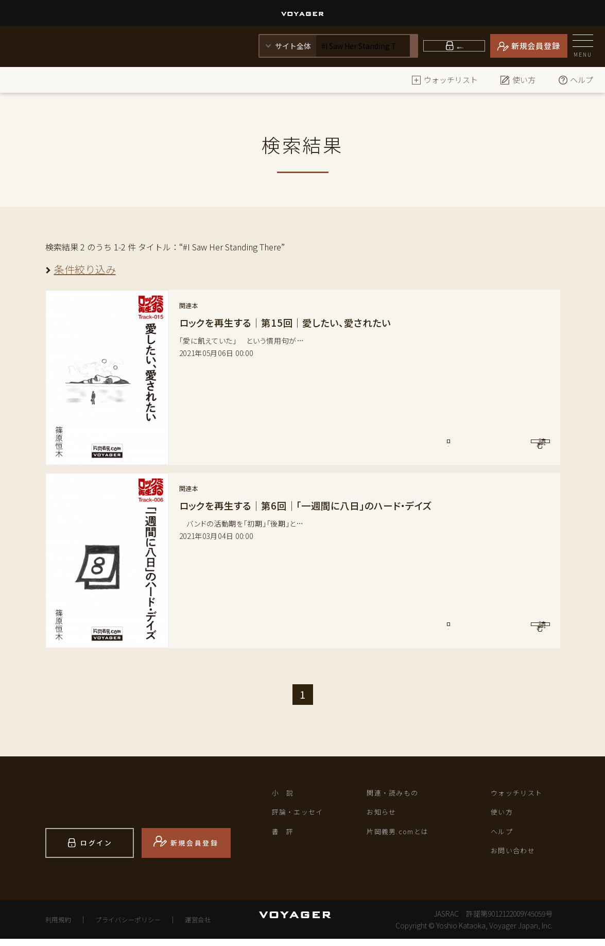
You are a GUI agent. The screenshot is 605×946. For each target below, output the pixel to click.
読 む (507, 447)
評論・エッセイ (303, 816)
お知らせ (385, 816)
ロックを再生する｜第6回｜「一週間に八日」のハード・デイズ (319, 505)
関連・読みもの (398, 794)
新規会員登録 (535, 45)
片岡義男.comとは (405, 838)
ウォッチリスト (444, 79)
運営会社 (220, 926)
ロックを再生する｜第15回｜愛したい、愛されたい (296, 322)
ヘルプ (575, 79)
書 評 (285, 838)
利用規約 (61, 926)
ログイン (460, 45)
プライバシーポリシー (140, 926)
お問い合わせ (518, 859)
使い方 (517, 79)
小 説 (285, 794)
